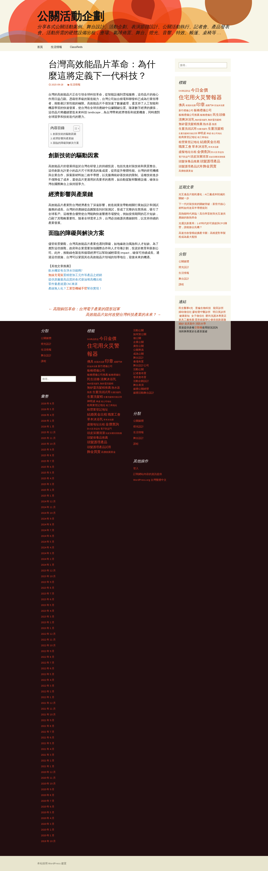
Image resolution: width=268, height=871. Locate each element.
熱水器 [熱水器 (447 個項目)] (207, 124)
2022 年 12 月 (48, 633)
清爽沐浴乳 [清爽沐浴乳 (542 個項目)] (186, 119)
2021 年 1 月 (47, 766)
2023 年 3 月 (47, 616)
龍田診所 (218, 308)
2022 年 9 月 (47, 651)
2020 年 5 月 (47, 812)
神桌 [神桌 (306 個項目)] (209, 133)
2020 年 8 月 (47, 795)
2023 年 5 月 (47, 605)
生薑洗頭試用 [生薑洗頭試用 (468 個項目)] (188, 128)
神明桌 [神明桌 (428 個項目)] (202, 133)
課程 (181, 284)
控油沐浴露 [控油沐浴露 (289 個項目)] (219, 105)
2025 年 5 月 (47, 472)
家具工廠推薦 (187, 319)
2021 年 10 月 (48, 714)
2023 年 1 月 (47, 628)
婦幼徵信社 (185, 312)
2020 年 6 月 (47, 806)
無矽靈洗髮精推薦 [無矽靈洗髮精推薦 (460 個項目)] (190, 124)
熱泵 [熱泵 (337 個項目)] (214, 124)
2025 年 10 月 (48, 443)
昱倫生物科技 (203, 308)
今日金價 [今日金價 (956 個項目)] (199, 90)
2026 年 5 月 (47, 409)
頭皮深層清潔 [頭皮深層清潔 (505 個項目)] (199, 156)
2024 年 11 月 (48, 507)
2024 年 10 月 (48, 513)
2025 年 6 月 (47, 466)
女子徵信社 (197, 315)
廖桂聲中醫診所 (201, 312)
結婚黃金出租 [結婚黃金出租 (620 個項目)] (210, 142)
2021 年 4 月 (47, 749)
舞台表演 (138, 385)
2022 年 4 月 (47, 680)
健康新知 (184, 315)
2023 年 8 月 (47, 587)
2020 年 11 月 (48, 777)
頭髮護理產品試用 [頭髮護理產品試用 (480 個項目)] (190, 166)
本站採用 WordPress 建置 (51, 863)
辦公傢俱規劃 (213, 319)
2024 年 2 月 (47, 559)
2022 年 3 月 (47, 685)
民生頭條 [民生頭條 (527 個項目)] (219, 115)
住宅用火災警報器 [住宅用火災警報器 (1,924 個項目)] (200, 97)
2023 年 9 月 (47, 582)
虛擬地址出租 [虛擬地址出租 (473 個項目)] (188, 152)
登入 (135, 468)
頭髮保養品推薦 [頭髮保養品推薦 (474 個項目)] (189, 161)
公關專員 (138, 349)
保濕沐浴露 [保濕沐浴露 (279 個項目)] (191, 105)
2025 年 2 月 (47, 490)
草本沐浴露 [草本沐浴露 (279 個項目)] (213, 147)
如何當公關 (139, 334)
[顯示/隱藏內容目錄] (75, 128)
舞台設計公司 (141, 365)
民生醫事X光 (186, 308)
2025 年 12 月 (48, 432)
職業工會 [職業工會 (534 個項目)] (185, 147)
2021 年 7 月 (47, 731)
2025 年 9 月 (47, 449)
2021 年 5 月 (47, 743)
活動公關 (138, 330)
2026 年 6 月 (47, 403)
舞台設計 (184, 278)
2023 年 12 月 (48, 570)
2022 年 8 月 (47, 656)
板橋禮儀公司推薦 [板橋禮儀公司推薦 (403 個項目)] (189, 114)
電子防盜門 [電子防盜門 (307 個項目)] (184, 156)
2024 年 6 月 (47, 536)
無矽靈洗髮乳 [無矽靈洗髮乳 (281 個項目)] (201, 120)
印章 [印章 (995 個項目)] (200, 104)
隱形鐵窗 (200, 319)
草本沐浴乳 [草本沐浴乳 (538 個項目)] (200, 147)
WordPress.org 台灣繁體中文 (149, 479)
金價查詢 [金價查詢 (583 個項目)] (203, 152)
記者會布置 (139, 373)
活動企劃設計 (141, 381)
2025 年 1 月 (47, 495)
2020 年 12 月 (48, 772)
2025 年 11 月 (48, 438)
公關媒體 (184, 261)
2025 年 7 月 (47, 461)
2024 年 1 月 (47, 564)
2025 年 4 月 (47, 478)
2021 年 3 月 (47, 754)
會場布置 (138, 361)
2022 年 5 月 (47, 674)
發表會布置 (139, 377)
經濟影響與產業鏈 (63, 138)
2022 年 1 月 (47, 697)
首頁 (40, 47)
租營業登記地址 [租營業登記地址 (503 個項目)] (189, 142)
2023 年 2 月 (47, 622)
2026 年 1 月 (47, 426)
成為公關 (138, 353)
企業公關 (138, 342)
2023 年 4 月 (47, 610)
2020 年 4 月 (47, 818)
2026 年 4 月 (47, 415)
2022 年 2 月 (47, 691)
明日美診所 (219, 312)
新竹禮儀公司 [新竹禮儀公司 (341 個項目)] (186, 110)
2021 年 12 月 (48, 703)
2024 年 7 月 (47, 530)
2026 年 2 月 (47, 420)
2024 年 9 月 (47, 518)
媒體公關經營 (141, 388)
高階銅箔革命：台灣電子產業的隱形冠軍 (84, 308)
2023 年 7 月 (47, 593)
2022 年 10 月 (48, 645)
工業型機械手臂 (76, 288)
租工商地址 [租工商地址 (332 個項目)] (203, 137)
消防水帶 (200, 323)
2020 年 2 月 (47, 829)
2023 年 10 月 (48, 576)
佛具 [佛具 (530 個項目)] (182, 105)
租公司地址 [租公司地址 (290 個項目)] (217, 133)
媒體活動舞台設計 (143, 392)
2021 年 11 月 (48, 708)
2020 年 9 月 (47, 789)
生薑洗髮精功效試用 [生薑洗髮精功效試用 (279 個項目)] (188, 133)
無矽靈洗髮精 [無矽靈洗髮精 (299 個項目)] (214, 120)
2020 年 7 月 (47, 800)
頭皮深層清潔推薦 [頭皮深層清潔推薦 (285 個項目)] (217, 156)
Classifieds (76, 47)
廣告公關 (138, 346)
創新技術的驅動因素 (64, 134)
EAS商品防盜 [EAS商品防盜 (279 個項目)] (184, 91)
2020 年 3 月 (47, 823)
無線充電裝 (57, 275)
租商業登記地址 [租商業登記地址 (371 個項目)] (188, 137)
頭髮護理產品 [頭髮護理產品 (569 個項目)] (210, 161)
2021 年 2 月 (47, 760)
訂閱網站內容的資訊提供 (147, 474)
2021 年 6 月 (47, 737)
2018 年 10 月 (48, 841)
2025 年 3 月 (47, 484)
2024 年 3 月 (47, 553)
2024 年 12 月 (48, 501)
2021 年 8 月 (47, 726)
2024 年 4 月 (47, 547)
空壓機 (198, 327)
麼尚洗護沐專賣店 (215, 315)
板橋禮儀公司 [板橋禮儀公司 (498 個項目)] (203, 110)
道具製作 (189, 323)
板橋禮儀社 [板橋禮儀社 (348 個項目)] (206, 114)
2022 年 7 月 (47, 662)
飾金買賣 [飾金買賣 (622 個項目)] (209, 166)
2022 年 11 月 (48, 639)
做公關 (137, 338)
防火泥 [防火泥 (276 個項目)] (214, 152)
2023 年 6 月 (47, 599)
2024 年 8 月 (47, 524)
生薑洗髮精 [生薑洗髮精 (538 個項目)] (216, 128)
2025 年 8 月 (47, 455)
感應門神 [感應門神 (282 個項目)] (209, 105)
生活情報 (56, 47)
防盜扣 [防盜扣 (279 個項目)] (221, 152)
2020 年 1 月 (47, 835)
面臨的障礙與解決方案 (66, 143)
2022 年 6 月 (47, 668)
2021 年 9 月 (47, 720)
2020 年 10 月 (48, 783)
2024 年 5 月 (47, 541)
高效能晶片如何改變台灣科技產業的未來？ (123, 314)
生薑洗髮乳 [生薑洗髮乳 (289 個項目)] (202, 129)
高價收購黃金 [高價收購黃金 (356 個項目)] (186, 170)
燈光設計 (184, 267)
